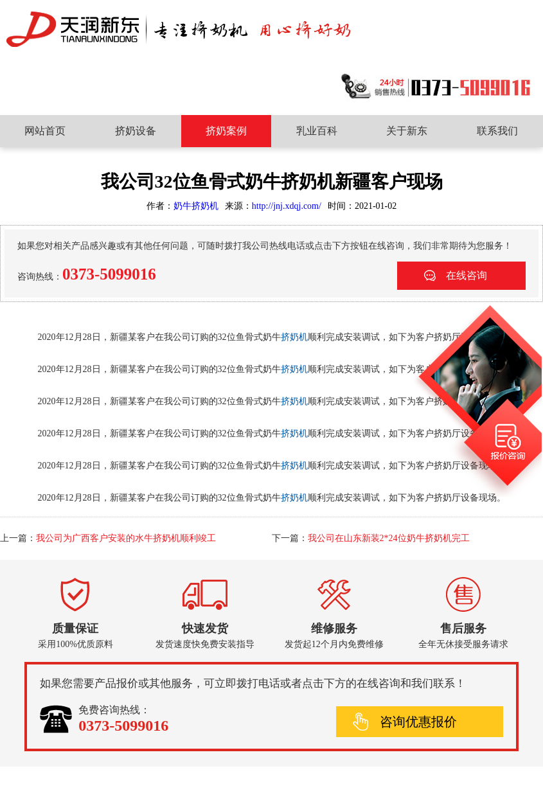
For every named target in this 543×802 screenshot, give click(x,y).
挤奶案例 (226, 130)
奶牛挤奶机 (196, 206)
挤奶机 (294, 337)
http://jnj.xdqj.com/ (286, 206)
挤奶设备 (135, 130)
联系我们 (497, 130)
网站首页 (45, 130)
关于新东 (406, 130)
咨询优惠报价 (418, 722)
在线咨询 (466, 275)
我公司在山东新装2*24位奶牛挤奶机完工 (389, 538)
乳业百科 (316, 130)
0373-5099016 (109, 274)
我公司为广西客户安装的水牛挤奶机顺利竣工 (126, 538)
